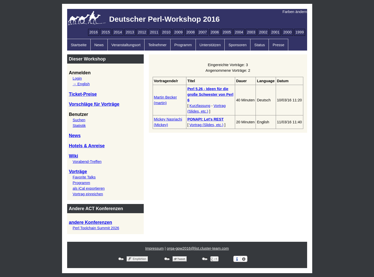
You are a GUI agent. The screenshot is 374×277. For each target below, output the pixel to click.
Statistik (79, 126)
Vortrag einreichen (88, 194)
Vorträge (78, 171)
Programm (183, 45)
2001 (275, 32)
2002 (263, 32)
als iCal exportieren (88, 188)
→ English (81, 84)
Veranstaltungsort (125, 45)
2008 (190, 32)
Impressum (154, 248)
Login (77, 78)
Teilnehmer (157, 45)
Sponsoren (237, 45)
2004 (239, 32)
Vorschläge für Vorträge (94, 104)
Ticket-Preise (83, 94)
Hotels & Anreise (87, 145)
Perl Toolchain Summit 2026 (96, 228)
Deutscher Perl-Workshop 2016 (164, 19)
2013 (130, 32)
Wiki (73, 156)
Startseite (79, 45)
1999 (299, 32)
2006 (215, 32)
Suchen (79, 120)
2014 (118, 32)
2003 (251, 32)
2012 (142, 32)
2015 (106, 32)
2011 (154, 32)
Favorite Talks (84, 177)
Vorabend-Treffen (87, 162)
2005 (227, 32)
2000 (287, 32)
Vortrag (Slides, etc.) (206, 125)
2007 (202, 32)
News (99, 45)
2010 (166, 32)
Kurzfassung (199, 106)
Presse (278, 45)
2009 (178, 32)
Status (259, 45)
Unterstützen (210, 45)
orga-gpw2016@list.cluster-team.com (198, 248)
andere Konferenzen (90, 222)
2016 (93, 32)
